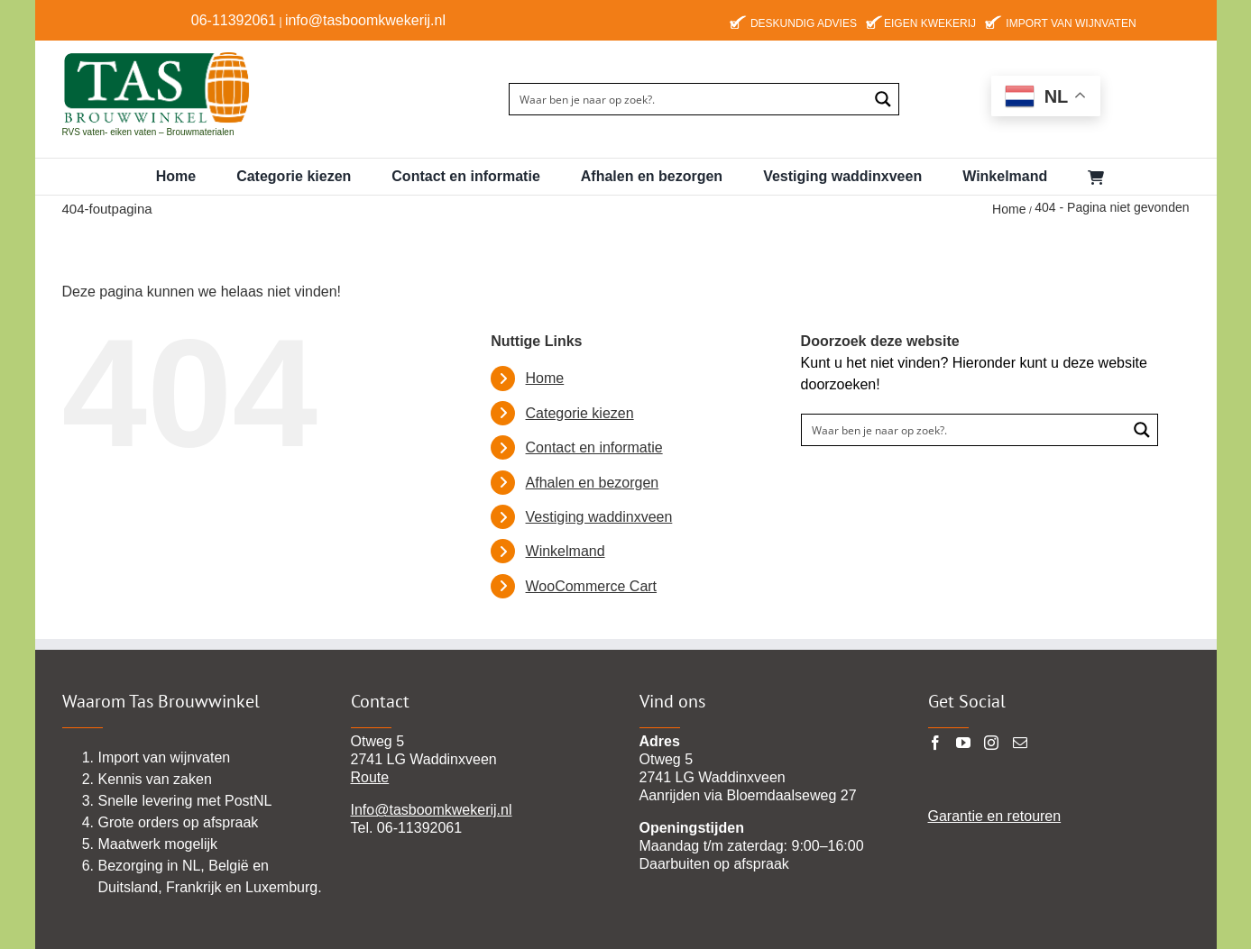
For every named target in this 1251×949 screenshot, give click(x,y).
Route (370, 777)
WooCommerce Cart (592, 586)
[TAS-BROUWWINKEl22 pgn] (156, 54)
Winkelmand (565, 551)
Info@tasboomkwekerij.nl (431, 809)
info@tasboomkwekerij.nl (365, 20)
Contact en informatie (594, 447)
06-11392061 (233, 20)
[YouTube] (963, 742)
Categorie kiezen (580, 413)
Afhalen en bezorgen (592, 482)
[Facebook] (935, 742)
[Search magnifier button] (883, 99)
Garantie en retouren (995, 816)
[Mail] (1020, 742)
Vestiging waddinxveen (599, 517)
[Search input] (690, 99)
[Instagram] (991, 742)
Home (545, 378)
